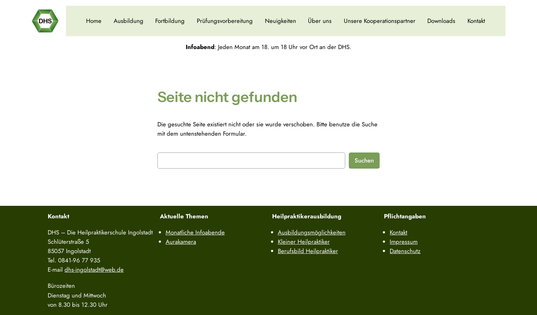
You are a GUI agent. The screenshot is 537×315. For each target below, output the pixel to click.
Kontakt (476, 20)
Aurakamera (181, 241)
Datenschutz (405, 251)
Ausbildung (128, 20)
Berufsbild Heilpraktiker (308, 251)
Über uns (320, 20)
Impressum (404, 241)
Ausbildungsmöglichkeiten (312, 232)
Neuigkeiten (280, 20)
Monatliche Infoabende (195, 232)
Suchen (364, 160)
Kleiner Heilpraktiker (304, 241)
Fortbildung (170, 20)
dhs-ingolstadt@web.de (94, 269)
